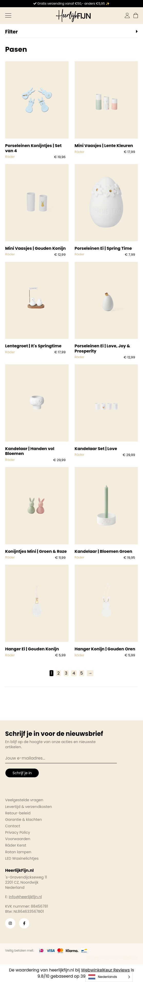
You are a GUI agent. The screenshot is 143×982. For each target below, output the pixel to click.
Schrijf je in (22, 773)
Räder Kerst (15, 845)
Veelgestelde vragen (24, 800)
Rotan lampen (18, 852)
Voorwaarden (17, 838)
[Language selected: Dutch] (109, 977)
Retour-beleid (18, 813)
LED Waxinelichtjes (22, 858)
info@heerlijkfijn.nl (25, 896)
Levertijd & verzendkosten (28, 806)
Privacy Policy (17, 832)
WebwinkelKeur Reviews (105, 970)
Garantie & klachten (23, 819)
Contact (12, 826)
